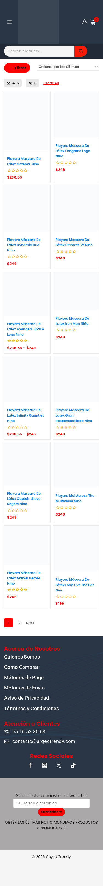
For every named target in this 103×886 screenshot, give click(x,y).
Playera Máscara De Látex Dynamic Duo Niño (24, 245)
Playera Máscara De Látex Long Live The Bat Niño (75, 584)
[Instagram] (44, 765)
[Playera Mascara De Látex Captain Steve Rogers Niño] (27, 463)
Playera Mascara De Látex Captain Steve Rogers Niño (24, 498)
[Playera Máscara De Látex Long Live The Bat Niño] (76, 549)
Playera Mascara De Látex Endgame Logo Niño (73, 150)
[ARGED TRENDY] (38, 22)
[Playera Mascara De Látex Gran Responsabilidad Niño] (76, 379)
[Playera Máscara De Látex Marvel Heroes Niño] (27, 545)
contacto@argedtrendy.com (43, 741)
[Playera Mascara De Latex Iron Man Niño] (76, 291)
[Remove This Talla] (13, 83)
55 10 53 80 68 (28, 731)
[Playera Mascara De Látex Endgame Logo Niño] (76, 114)
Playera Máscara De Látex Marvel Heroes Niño (24, 578)
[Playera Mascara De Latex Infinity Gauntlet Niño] (27, 379)
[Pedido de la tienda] (68, 67)
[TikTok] (73, 765)
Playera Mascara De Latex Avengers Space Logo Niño (25, 329)
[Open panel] (17, 68)
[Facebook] (30, 765)
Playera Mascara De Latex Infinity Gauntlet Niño (25, 415)
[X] (58, 765)
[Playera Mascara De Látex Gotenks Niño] (27, 120)
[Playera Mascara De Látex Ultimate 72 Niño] (76, 208)
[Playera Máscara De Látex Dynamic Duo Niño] (27, 208)
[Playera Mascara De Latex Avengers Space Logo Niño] (27, 294)
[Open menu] (9, 21)
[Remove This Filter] (51, 83)
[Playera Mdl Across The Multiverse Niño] (76, 464)
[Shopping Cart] (94, 22)
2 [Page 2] (19, 622)
